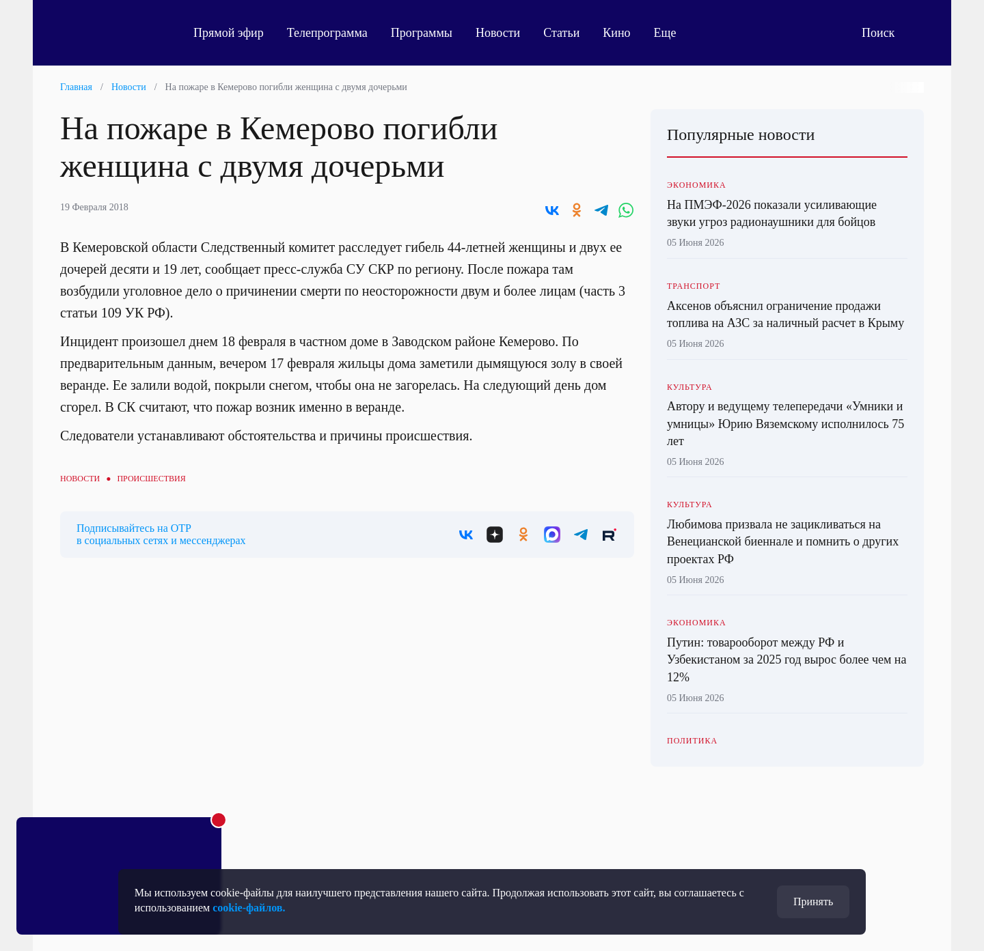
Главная (76, 87)
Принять (813, 901)
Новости (498, 33)
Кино (616, 33)
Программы (421, 33)
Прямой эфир (228, 33)
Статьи (561, 33)
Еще (673, 33)
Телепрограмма (327, 33)
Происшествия (151, 478)
